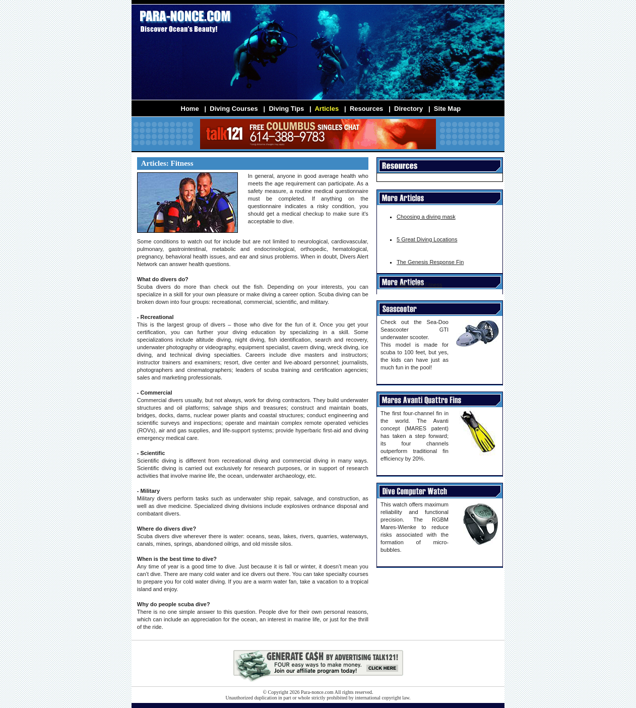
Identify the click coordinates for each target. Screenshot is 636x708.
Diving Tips (286, 108)
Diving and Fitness (419, 285)
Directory (408, 108)
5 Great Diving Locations (427, 239)
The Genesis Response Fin (430, 262)
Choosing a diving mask (426, 217)
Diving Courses (234, 108)
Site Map (447, 108)
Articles (326, 108)
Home (190, 108)
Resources (366, 108)
